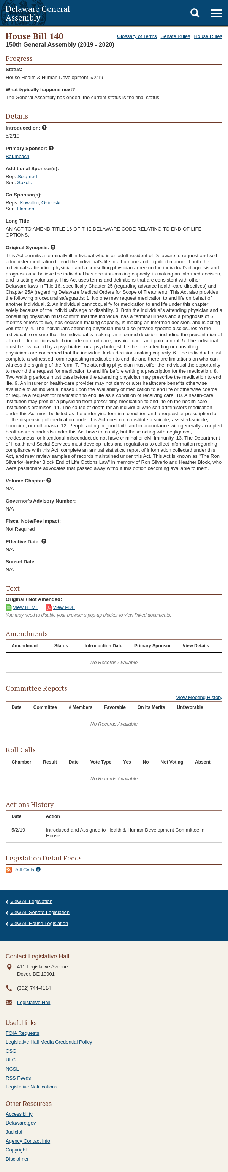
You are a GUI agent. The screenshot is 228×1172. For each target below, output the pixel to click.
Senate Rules (175, 36)
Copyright (16, 1150)
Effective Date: (26, 541)
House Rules (208, 36)
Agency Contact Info (28, 1141)
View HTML (25, 607)
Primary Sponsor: (30, 148)
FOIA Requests (22, 1033)
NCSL (12, 1069)
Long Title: (18, 221)
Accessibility (19, 1114)
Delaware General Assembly (38, 13)
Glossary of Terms (137, 36)
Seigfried (27, 176)
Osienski (50, 203)
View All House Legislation (39, 923)
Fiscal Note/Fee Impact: (33, 521)
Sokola (24, 182)
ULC (11, 1060)
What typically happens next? (40, 89)
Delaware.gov (21, 1123)
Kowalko (29, 203)
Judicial (14, 1132)
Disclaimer (17, 1159)
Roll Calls (23, 870)
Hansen (25, 209)
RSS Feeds (18, 1078)
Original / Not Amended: (34, 599)
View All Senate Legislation (40, 912)
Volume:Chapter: (28, 481)
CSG (11, 1051)
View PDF (64, 607)
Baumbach (17, 156)
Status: (14, 69)
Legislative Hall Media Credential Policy (49, 1042)
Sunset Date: (21, 562)
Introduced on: (26, 128)
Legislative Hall (33, 1002)
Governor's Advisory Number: (41, 501)
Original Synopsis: (30, 247)
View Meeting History (199, 697)
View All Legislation (31, 901)
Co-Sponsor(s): (24, 195)
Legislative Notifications (31, 1087)
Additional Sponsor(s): (32, 168)
